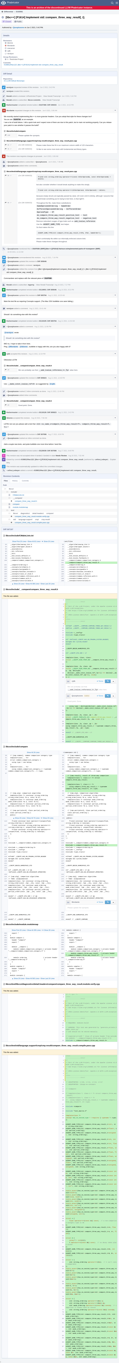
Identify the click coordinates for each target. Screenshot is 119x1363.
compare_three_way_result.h (26, 501)
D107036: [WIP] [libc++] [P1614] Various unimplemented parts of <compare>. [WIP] (66, 249)
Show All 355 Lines (34, 930)
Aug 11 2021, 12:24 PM (37, 354)
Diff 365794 (41, 295)
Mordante (11, 46)
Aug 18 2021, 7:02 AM (76, 456)
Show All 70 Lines (33, 818)
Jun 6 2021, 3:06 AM (49, 110)
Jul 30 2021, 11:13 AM (15, 252)
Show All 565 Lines (32, 978)
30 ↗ (8, 176)
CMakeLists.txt (18, 495)
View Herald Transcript (52, 96)
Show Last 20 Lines (48, 584)
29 (7, 370)
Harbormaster (12, 105)
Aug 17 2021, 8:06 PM (56, 434)
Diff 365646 (41, 261)
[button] (117, 3)
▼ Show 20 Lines (48, 541)
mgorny (31, 285)
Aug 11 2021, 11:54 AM (66, 321)
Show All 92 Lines (34, 541)
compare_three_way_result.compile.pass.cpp (32, 523)
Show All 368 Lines (32, 584)
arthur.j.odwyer (101, 459)
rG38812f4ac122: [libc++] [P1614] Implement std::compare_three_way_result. (33, 65)
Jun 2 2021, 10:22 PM (66, 105)
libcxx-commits (34, 100)
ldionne (10, 43)
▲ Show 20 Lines (18, 584)
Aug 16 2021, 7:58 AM (39, 418)
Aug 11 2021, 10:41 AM (37, 308)
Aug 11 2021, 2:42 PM (66, 412)
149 (7, 135)
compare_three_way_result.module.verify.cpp (32, 516)
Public (19, 21)
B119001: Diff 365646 (47, 290)
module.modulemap (20, 507)
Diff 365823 (41, 378)
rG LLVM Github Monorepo (14, 81)
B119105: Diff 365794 (47, 321)
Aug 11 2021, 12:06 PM (43, 327)
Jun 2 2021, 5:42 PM (47, 87)
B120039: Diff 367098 (47, 451)
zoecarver (11, 48)
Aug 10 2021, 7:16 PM (50, 257)
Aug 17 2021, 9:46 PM (66, 451)
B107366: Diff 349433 (47, 105)
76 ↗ (8, 149)
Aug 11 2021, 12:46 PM (56, 378)
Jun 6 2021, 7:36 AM (55, 162)
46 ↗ (8, 145)
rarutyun (10, 54)
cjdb (8, 51)
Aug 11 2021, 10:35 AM (56, 295)
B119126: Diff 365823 (47, 412)
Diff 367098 (41, 434)
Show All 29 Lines (33, 752)
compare (16, 504)
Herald (9, 96)
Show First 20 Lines (19, 541)
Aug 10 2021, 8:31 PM (66, 290)
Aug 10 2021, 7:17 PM (62, 285)
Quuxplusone (18, 27)
